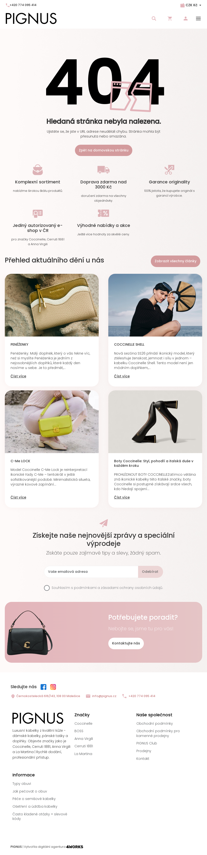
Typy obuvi (21, 783)
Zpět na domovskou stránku (103, 150)
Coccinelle (83, 723)
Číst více (18, 376)
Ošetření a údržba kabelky (34, 806)
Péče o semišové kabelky (34, 798)
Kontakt (142, 758)
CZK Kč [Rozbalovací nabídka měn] (191, 5)
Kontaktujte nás (126, 643)
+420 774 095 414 (21, 5)
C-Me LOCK (20, 461)
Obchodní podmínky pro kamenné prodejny (158, 733)
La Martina (83, 753)
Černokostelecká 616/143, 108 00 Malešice (45, 696)
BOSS (78, 731)
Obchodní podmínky (154, 723)
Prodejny (143, 751)
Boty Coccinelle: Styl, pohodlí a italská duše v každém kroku (153, 463)
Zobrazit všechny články (175, 261)
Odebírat (150, 571)
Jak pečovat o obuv (29, 791)
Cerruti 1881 (83, 746)
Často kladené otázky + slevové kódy (39, 816)
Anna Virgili (83, 738)
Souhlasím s (107, 588)
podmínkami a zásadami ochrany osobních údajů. (118, 587)
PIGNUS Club (146, 743)
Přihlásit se (185, 18)
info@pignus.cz (101, 696)
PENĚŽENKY (19, 344)
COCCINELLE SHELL (129, 344)
